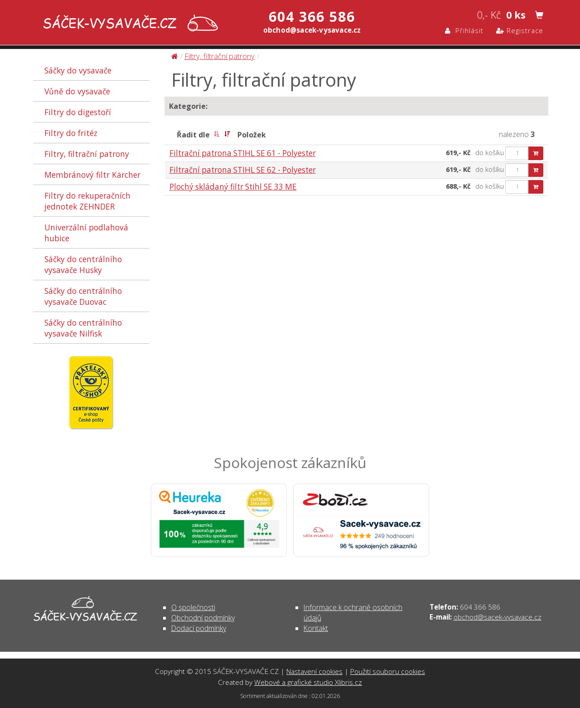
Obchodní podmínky (203, 618)
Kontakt (316, 628)
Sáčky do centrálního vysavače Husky (83, 264)
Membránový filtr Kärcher (92, 174)
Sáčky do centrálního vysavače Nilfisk (83, 328)
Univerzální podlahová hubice (86, 233)
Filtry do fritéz (70, 132)
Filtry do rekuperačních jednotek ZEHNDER (87, 201)
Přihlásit (464, 30)
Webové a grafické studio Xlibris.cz (308, 682)
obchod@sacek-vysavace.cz (497, 617)
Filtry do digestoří (77, 112)
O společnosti (193, 607)
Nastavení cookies (314, 671)
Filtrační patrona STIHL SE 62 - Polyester (242, 170)
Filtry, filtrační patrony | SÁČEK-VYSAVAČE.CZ (128, 23)
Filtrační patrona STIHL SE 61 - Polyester (242, 153)
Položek (251, 135)
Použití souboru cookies (387, 671)
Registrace (519, 30)
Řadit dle (193, 135)
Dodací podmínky (198, 628)
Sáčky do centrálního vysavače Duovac (83, 296)
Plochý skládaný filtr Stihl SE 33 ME (233, 186)
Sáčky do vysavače (77, 70)
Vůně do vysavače (77, 91)
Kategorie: (188, 106)
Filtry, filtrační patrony (86, 153)
